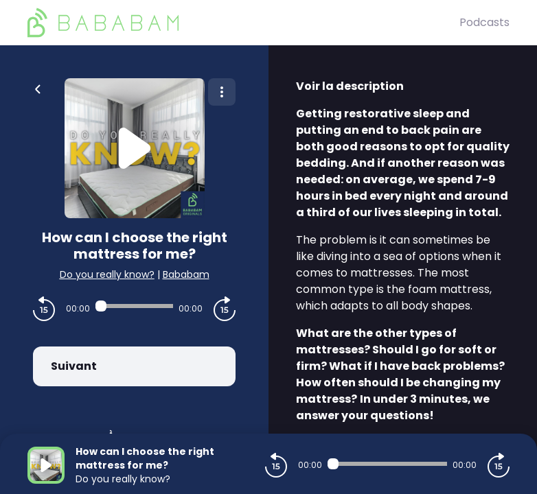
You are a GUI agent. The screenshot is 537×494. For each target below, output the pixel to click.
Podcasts (484, 22)
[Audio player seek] (134, 306)
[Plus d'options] (222, 92)
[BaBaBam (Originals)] (243, 22)
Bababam (186, 274)
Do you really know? (107, 274)
